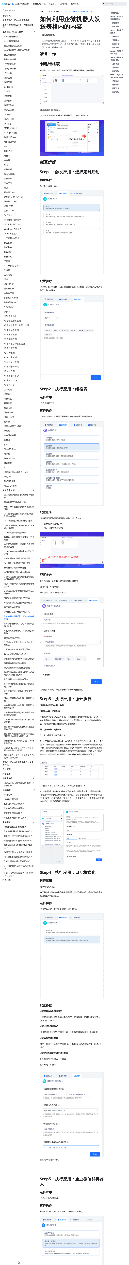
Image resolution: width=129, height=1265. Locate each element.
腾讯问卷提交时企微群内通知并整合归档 (19, 585)
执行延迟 (8, 256)
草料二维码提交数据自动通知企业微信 (19, 507)
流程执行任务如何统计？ (15, 826)
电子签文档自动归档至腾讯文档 (18, 520)
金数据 (7, 160)
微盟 (6, 187)
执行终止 (8, 252)
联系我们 (7, 880)
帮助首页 (7, 15)
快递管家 (8, 407)
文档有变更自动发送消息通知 (17, 649)
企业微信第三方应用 (13, 45)
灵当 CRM (8, 206)
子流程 (7, 261)
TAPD (6, 146)
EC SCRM (8, 215)
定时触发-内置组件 (12, 219)
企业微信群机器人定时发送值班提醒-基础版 (19, 624)
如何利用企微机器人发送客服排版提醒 (19, 631)
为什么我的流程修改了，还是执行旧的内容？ (19, 874)
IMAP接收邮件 (10, 132)
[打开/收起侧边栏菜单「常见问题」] (34, 822)
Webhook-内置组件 (13, 229)
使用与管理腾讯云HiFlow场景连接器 (18, 26)
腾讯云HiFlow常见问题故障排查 (18, 852)
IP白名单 (8, 794)
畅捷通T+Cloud (11, 297)
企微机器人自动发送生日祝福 (17, 611)
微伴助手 (8, 311)
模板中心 (53, 3)
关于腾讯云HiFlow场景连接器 (16, 20)
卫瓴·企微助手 (10, 316)
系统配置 (7, 790)
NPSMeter (9, 307)
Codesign (8, 86)
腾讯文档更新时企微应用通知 (17, 667)
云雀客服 (8, 274)
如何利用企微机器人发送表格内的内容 (19, 617)
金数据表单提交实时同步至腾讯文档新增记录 (19, 706)
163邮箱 (7, 123)
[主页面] (42, 11)
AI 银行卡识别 (10, 357)
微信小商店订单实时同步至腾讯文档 (19, 699)
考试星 (7, 453)
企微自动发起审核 (12, 637)
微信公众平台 (10, 141)
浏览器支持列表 (11, 799)
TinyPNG (8, 476)
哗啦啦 (7, 430)
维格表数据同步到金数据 (15, 663)
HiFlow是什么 (39, 3)
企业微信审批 (10, 435)
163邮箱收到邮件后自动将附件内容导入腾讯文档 (19, 756)
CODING (8, 151)
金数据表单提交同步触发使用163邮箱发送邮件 (19, 713)
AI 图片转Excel (10, 380)
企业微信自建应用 (12, 41)
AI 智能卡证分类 (11, 366)
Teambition (9, 458)
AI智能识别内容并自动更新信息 (18, 602)
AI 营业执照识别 (11, 362)
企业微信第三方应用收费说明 (17, 50)
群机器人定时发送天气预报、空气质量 (19, 538)
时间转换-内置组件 (12, 224)
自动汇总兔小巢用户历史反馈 (17, 558)
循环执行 (8, 247)
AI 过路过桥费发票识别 (14, 343)
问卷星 (7, 270)
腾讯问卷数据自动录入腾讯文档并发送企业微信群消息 (19, 673)
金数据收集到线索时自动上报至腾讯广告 (19, 720)
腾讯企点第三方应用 (13, 426)
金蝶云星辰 (9, 288)
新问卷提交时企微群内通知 (16, 679)
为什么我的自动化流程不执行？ (18, 861)
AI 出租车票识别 (11, 330)
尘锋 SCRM (9, 210)
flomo (7, 164)
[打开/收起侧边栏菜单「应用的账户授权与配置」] (34, 32)
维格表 (7, 155)
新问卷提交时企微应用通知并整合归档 (19, 692)
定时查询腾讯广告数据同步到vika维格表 (19, 592)
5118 (6, 467)
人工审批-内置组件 (12, 238)
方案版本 (7, 773)
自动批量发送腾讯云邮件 (15, 567)
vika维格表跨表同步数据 (15, 532)
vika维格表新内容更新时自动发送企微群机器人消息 (19, 578)
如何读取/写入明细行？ (14, 803)
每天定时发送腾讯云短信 (15, 654)
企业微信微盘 (10, 54)
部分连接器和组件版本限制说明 (18, 840)
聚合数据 (8, 462)
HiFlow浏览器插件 (12, 265)
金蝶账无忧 (9, 293)
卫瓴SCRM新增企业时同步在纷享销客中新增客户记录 (19, 749)
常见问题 (7, 822)
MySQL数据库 (10, 485)
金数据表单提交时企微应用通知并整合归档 (19, 728)
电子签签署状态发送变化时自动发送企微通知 (19, 526)
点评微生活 (9, 284)
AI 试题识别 (9, 371)
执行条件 (8, 242)
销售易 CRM (9, 192)
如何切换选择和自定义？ (15, 817)
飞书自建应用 (10, 63)
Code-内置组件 (11, 233)
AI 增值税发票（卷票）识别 (16, 325)
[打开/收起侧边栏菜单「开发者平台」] (34, 778)
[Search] (114, 4)
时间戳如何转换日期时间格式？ (18, 856)
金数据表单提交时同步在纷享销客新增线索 (19, 742)
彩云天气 (8, 178)
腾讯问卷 (8, 82)
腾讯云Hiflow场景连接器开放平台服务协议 (19, 784)
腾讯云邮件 (9, 109)
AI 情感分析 (9, 384)
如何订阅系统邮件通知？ (15, 808)
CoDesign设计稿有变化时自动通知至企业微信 (18, 515)
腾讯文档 (8, 77)
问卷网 (7, 91)
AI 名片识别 (9, 352)
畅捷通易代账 (10, 302)
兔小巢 (7, 421)
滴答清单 (8, 169)
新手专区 (75, 3)
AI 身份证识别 (10, 348)
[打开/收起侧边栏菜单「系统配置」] (34, 790)
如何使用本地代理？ (13, 813)
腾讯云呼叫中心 (11, 137)
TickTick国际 (9, 174)
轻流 (6, 444)
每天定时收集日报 (12, 607)
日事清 (7, 440)
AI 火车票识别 (10, 339)
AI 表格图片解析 (11, 375)
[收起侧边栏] (19, 1262)
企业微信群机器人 (12, 36)
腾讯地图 (8, 394)
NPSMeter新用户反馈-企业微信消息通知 (19, 643)
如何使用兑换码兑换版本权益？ (18, 831)
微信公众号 (9, 417)
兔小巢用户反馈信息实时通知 (17, 563)
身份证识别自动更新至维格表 (17, 598)
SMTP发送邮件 (10, 128)
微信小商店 (9, 412)
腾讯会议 (8, 100)
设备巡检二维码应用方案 (15, 502)
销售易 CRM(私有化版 (14, 197)
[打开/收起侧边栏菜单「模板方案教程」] (34, 490)
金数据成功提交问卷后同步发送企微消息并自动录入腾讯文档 (19, 735)
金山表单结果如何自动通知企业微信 (19, 496)
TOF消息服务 (10, 481)
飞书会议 (8, 73)
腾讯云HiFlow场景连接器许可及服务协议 (18, 763)
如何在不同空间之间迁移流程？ (18, 835)
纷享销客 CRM (10, 201)
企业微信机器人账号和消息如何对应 (19, 867)
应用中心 (64, 3)
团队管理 (7, 769)
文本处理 (8, 389)
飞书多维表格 (10, 68)
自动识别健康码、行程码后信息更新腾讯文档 (19, 545)
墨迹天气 (8, 183)
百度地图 (8, 403)
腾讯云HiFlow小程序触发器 (16, 472)
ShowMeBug (10, 449)
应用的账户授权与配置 (13, 31)
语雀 (6, 279)
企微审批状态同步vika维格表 (17, 572)
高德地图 (8, 398)
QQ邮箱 (7, 114)
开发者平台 (8, 778)
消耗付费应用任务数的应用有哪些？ (18, 846)
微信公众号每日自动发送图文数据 (19, 658)
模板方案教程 (9, 490)
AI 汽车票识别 (10, 334)
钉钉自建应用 (10, 59)
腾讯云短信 (9, 105)
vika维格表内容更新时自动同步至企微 (19, 552)
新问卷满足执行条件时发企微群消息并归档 (19, 685)
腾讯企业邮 (9, 119)
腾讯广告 (8, 96)
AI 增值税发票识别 (12, 320)
